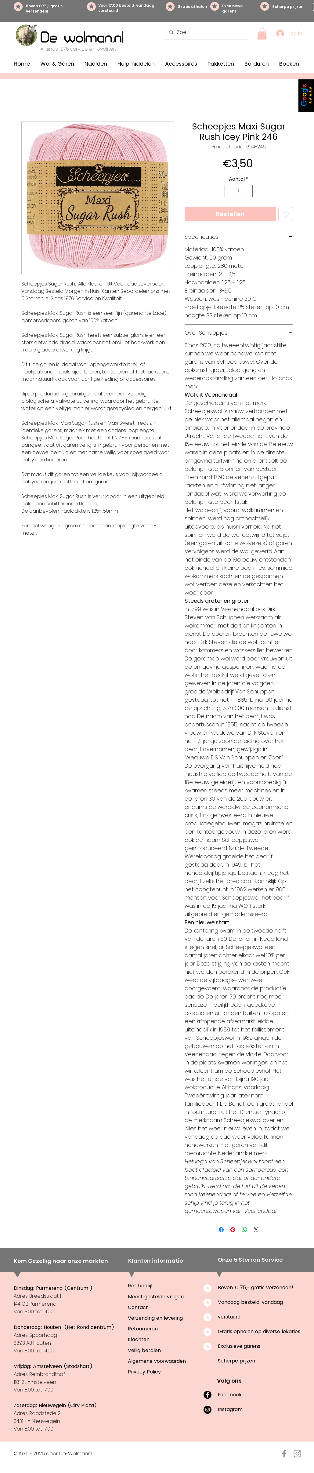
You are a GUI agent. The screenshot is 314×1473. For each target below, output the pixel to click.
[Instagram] (207, 1410)
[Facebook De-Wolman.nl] (284, 1454)
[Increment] (247, 191)
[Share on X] (256, 1229)
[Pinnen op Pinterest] (232, 1229)
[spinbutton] (238, 191)
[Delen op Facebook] (221, 1229)
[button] (262, 33)
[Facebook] (207, 1395)
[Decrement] (230, 191)
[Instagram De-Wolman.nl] (297, 1454)
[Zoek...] (206, 32)
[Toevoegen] (285, 214)
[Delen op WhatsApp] (244, 1229)
